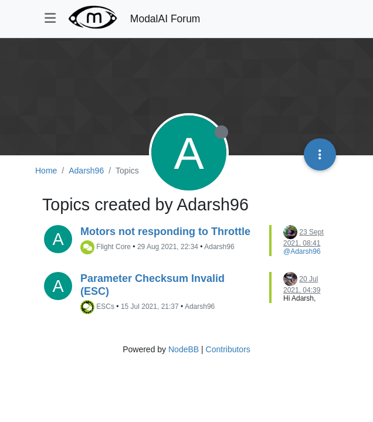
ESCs (105, 307)
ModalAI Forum (165, 19)
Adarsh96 (219, 247)
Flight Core (113, 247)
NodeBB (183, 349)
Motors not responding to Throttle (165, 231)
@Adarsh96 (302, 251)
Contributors (228, 349)
